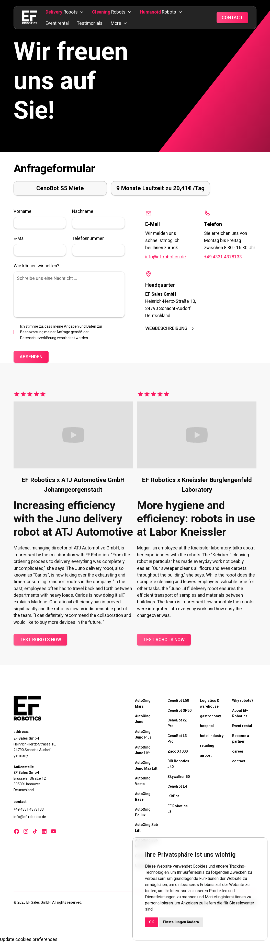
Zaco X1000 (177, 751)
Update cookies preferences (29, 939)
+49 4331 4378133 (223, 256)
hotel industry (211, 736)
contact (238, 761)
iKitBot (173, 796)
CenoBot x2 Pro (177, 723)
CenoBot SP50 (179, 710)
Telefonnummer (88, 238)
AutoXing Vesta (143, 781)
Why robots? (242, 700)
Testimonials (90, 23)
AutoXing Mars (143, 703)
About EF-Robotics (240, 713)
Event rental (57, 23)
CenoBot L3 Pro (177, 738)
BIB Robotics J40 (178, 764)
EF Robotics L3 (177, 809)
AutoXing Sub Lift (146, 827)
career (237, 751)
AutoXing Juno (143, 719)
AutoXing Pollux (143, 812)
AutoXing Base (143, 796)
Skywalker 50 (178, 777)
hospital (207, 726)
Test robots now (40, 639)
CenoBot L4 (177, 786)
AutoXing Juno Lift (143, 750)
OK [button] (151, 922)
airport (206, 755)
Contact (232, 17)
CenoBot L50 (178, 700)
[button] (64, 12)
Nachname (82, 211)
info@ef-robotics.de (165, 256)
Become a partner (240, 738)
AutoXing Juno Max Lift (146, 765)
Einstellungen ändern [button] (181, 922)
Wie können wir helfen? (36, 265)
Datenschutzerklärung (38, 338)
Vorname (22, 211)
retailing (207, 745)
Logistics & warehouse (209, 703)
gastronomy (210, 716)
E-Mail (20, 238)
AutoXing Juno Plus (143, 734)
